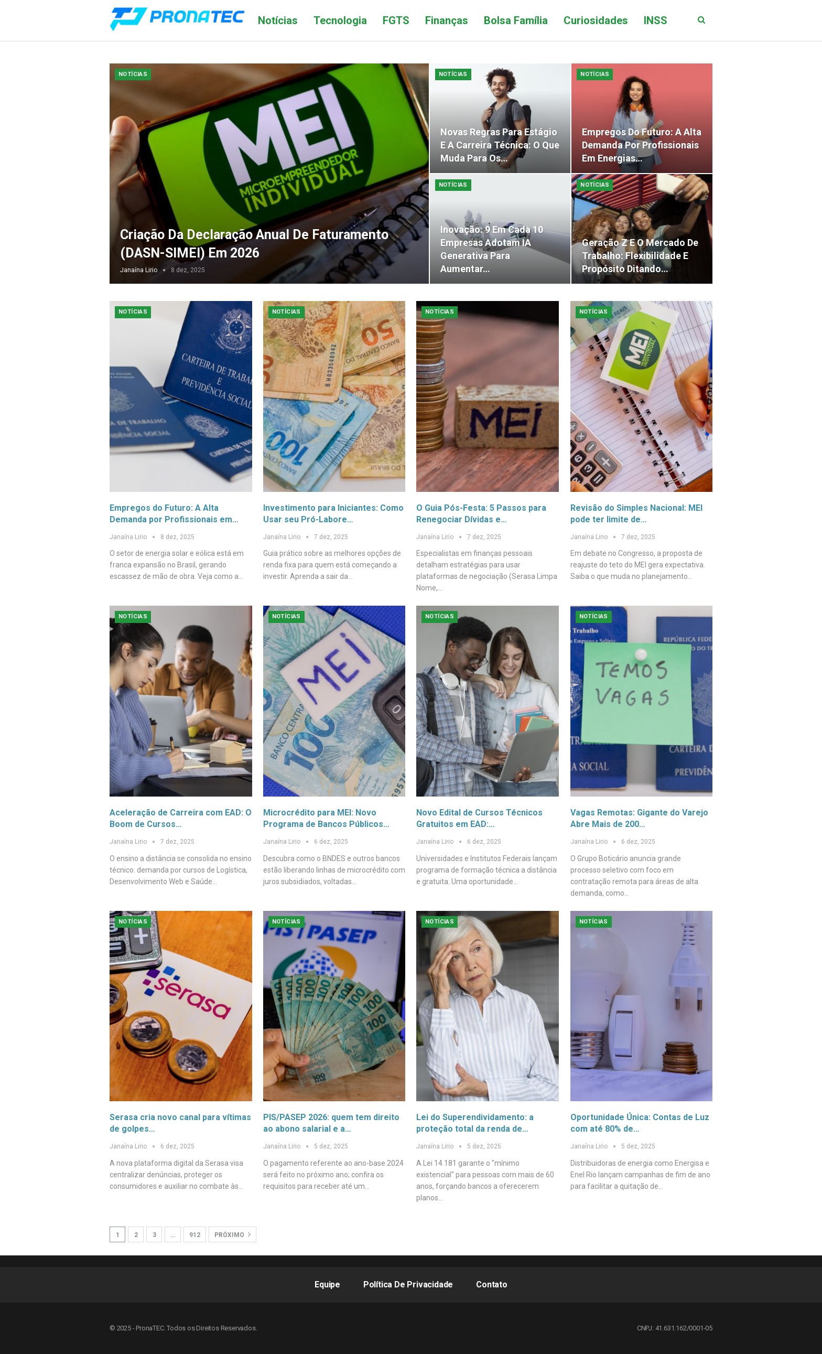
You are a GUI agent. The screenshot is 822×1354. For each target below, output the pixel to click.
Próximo (232, 1234)
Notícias (278, 20)
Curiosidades (596, 20)
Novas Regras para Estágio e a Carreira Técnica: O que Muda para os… (499, 145)
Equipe (327, 1284)
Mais (655, 20)
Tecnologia (340, 20)
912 (194, 1235)
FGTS (396, 20)
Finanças (446, 20)
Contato (491, 1284)
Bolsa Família (516, 20)
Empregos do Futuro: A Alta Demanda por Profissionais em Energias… (641, 145)
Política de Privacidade (408, 1284)
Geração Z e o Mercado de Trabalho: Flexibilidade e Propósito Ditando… (640, 255)
